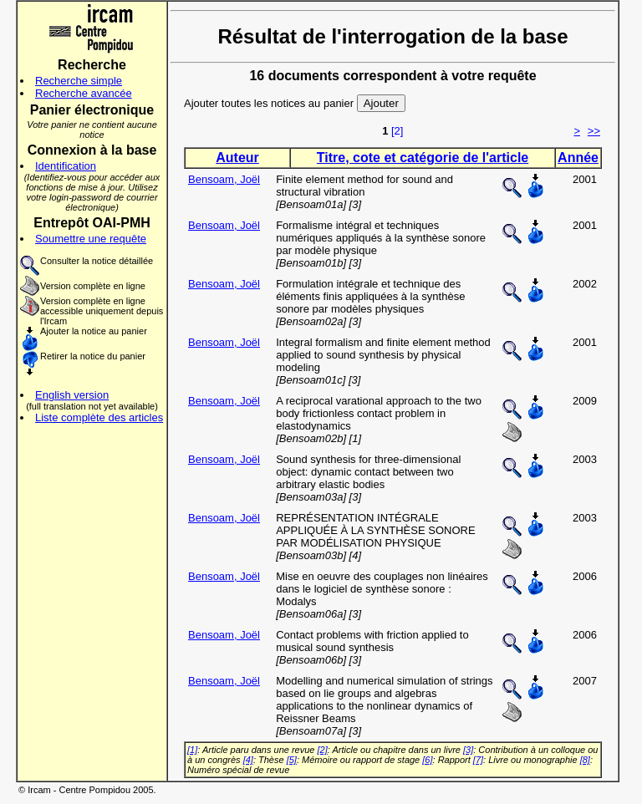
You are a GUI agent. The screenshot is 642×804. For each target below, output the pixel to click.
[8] (585, 760)
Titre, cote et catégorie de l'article (422, 157)
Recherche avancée (83, 93)
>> (594, 131)
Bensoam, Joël (224, 179)
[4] (248, 760)
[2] (397, 131)
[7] (478, 760)
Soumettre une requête (90, 238)
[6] (427, 760)
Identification (65, 166)
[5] (292, 760)
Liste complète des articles (99, 417)
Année (578, 157)
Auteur (237, 157)
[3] (468, 750)
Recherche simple (78, 80)
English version (72, 395)
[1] (192, 750)
